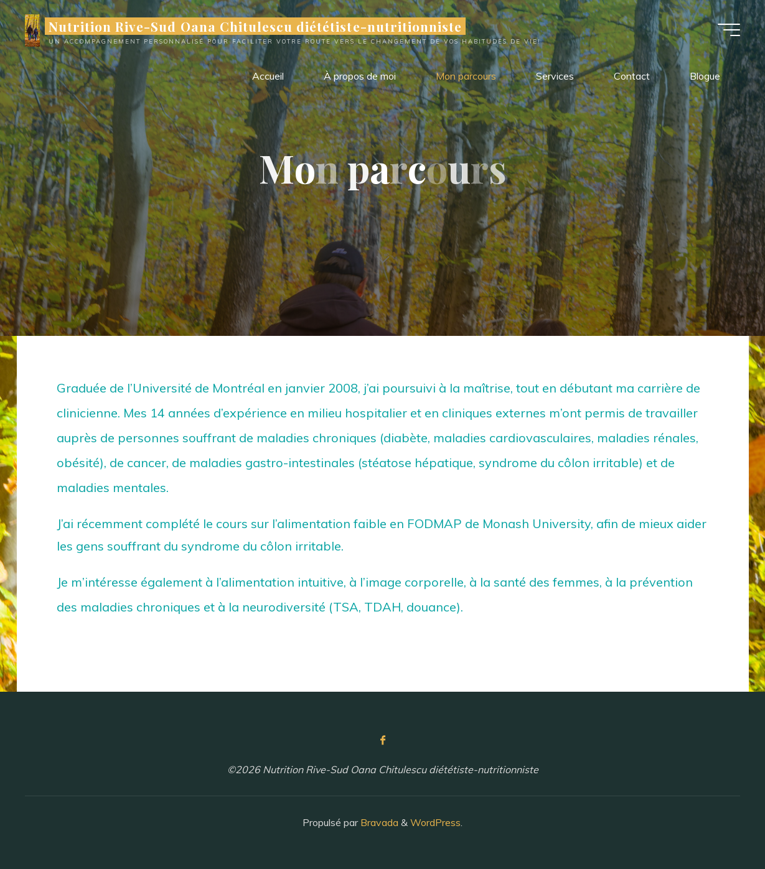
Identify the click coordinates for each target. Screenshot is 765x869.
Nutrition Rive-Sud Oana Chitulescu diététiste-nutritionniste (255, 26)
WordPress (435, 822)
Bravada (378, 822)
